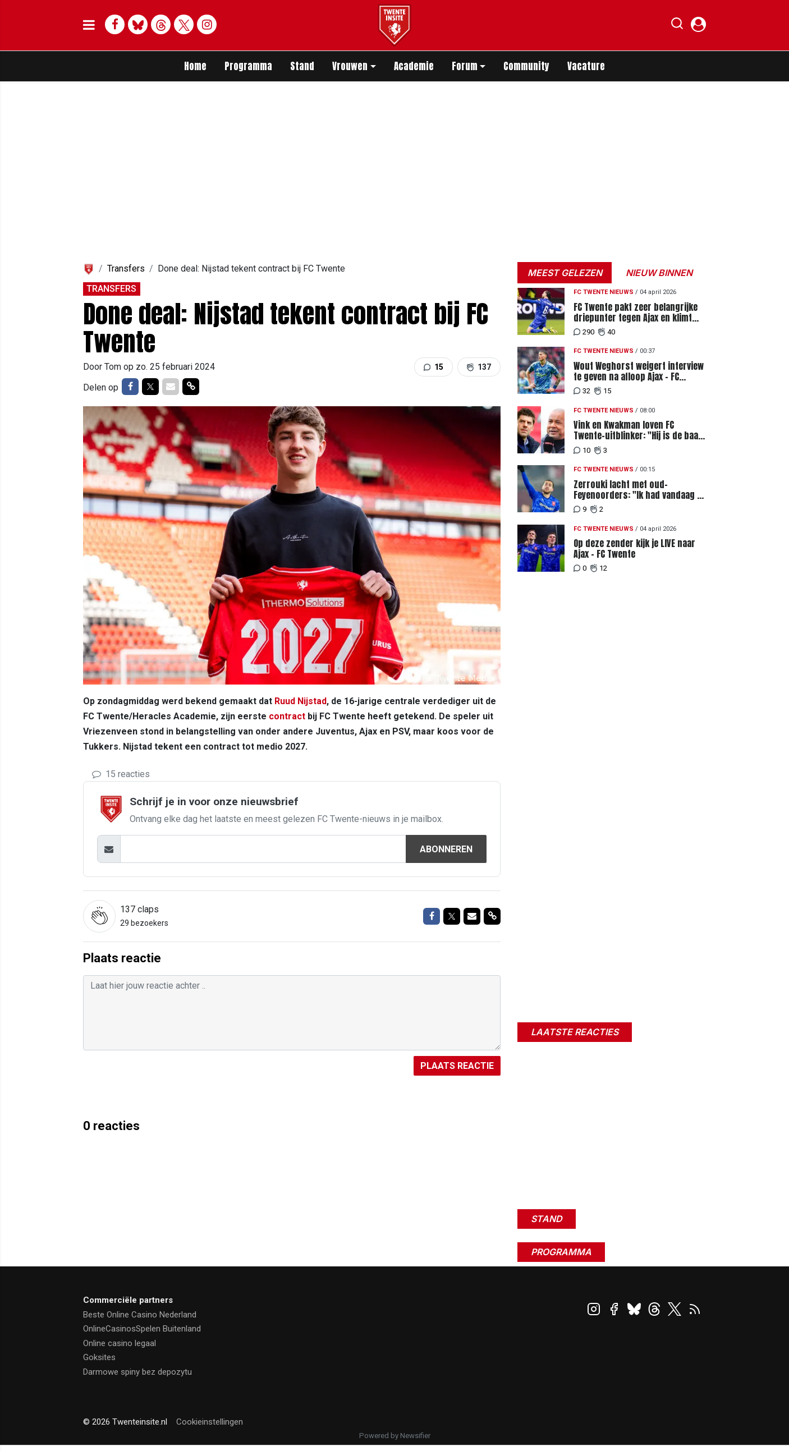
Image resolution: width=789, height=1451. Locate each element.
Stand (302, 66)
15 (433, 366)
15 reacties (121, 774)
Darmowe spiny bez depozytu (137, 1372)
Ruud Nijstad (300, 701)
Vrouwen (350, 66)
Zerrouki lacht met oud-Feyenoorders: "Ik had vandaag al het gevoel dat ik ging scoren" (639, 489)
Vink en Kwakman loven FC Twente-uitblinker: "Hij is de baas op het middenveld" (638, 430)
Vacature (586, 66)
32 (582, 391)
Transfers (126, 268)
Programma (248, 66)
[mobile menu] (89, 25)
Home (195, 66)
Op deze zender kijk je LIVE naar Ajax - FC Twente (634, 548)
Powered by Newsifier (394, 1435)
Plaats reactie (457, 1065)
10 (582, 450)
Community (526, 66)
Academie (414, 66)
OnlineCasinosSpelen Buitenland (142, 1329)
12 (598, 568)
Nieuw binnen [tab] (659, 272)
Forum (465, 66)
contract (287, 716)
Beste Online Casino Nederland (139, 1315)
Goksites (99, 1357)
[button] (677, 26)
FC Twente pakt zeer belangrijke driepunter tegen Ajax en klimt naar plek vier (636, 312)
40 (606, 332)
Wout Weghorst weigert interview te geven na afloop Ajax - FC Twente (639, 371)
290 (584, 332)
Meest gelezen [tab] (564, 272)
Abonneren (446, 849)
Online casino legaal (119, 1343)
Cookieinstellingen (209, 1422)
